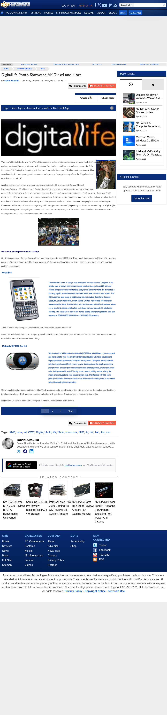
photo (48, 432)
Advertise (53, 546)
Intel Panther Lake (119, 64)
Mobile (29, 550)
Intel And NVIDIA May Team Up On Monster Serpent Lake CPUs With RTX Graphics (148, 153)
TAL (97, 432)
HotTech (52, 565)
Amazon (84, 97)
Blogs (5, 555)
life (54, 432)
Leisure (29, 560)
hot (91, 432)
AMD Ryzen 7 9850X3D (149, 64)
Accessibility (77, 541)
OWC (31, 432)
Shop (123, 12)
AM (103, 432)
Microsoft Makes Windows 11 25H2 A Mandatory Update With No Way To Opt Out (147, 139)
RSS (101, 559)
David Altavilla (28, 440)
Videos (29, 565)
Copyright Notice (95, 591)
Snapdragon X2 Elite (29, 64)
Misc (43, 69)
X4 (25, 432)
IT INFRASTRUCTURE (68, 12)
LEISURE (88, 12)
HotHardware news (73, 465)
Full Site (7, 560)
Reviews (7, 546)
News (5, 550)
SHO (81, 432)
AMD (12, 432)
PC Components (24, 69)
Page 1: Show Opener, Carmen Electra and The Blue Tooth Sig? (59, 108)
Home (5, 541)
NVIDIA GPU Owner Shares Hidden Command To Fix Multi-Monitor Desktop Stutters (149, 111)
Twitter (103, 545)
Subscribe (135, 12)
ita (86, 432)
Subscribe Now (141, 198)
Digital (39, 432)
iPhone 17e (97, 64)
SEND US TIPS (86, 5)
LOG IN (65, 5)
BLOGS (113, 12)
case (19, 432)
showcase (71, 432)
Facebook (104, 550)
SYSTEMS (36, 12)
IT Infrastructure (34, 555)
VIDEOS (101, 12)
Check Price (107, 97)
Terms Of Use (116, 591)
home (6, 69)
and (108, 432)
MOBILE (48, 12)
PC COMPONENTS (16, 12)
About (51, 541)
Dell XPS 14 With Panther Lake (66, 64)
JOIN (73, 5)
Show (61, 432)
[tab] (131, 84)
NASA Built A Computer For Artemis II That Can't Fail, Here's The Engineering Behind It (148, 125)
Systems (30, 546)
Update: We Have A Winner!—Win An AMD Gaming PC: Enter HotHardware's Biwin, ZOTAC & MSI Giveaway (149, 96)
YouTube (104, 554)
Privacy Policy (56, 560)
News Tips (54, 550)
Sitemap (7, 565)
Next (70, 410)
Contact (52, 555)
